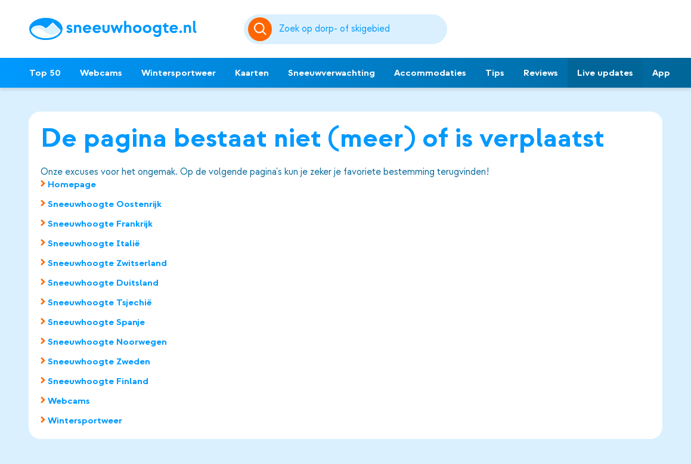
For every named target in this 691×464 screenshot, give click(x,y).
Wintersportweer (178, 73)
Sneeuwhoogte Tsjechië (100, 302)
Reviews (540, 73)
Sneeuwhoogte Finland (98, 381)
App (661, 73)
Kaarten (252, 73)
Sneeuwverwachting (331, 73)
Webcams (101, 73)
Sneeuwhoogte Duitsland (103, 283)
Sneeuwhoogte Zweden (99, 361)
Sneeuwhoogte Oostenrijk (105, 204)
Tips (494, 73)
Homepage (72, 184)
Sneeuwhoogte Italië (94, 243)
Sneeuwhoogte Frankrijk (100, 224)
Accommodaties (430, 73)
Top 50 (45, 73)
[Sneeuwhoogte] (130, 29)
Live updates (605, 73)
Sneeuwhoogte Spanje (96, 322)
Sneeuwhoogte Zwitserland (107, 263)
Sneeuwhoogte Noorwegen (107, 342)
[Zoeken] (360, 29)
